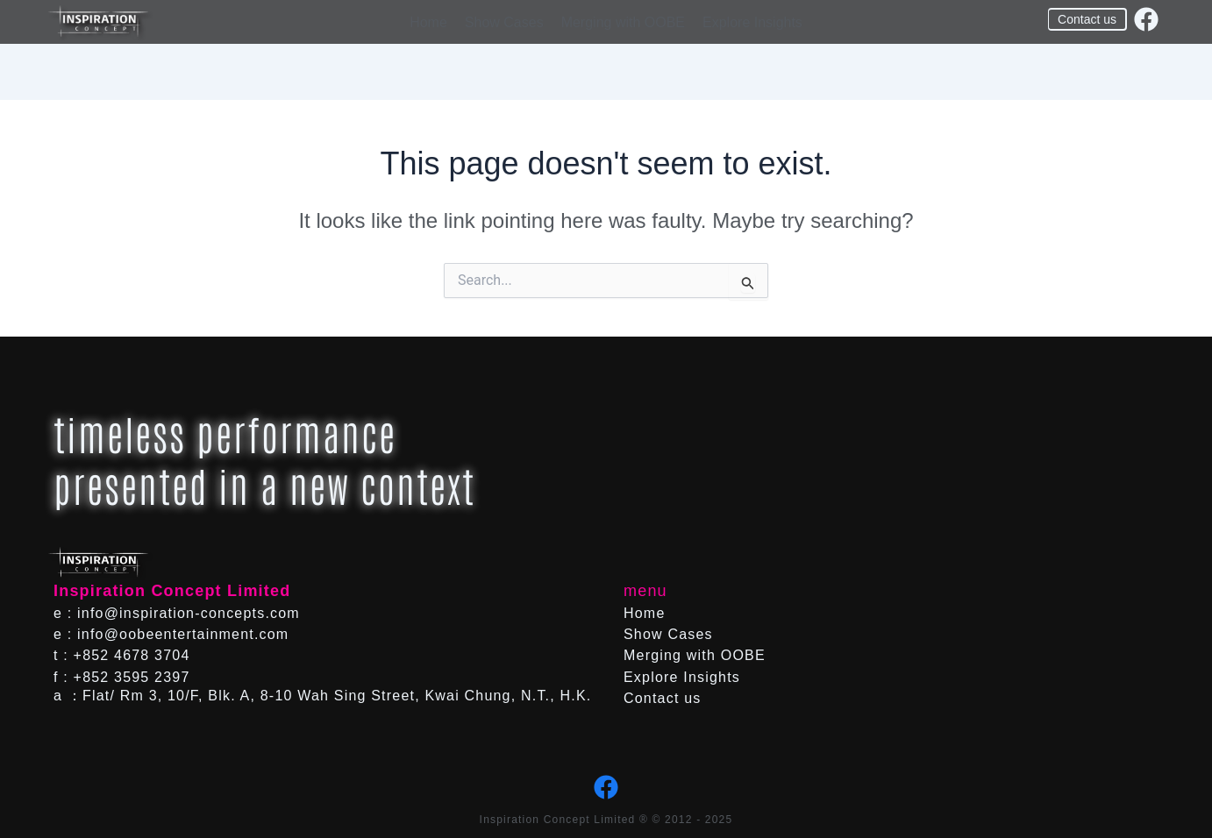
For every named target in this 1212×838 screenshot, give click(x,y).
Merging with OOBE (623, 22)
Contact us (662, 698)
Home (428, 22)
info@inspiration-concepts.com (188, 613)
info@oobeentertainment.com (183, 634)
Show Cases (504, 22)
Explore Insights (752, 22)
